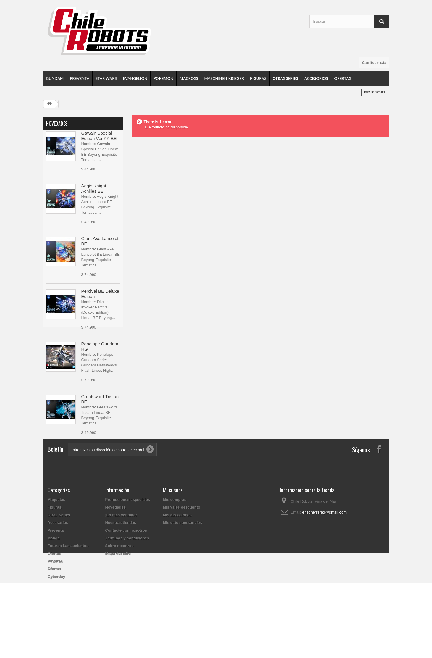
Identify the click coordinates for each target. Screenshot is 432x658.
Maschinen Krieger (224, 78)
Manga (54, 582)
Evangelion (135, 78)
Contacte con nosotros (126, 574)
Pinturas (55, 605)
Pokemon (163, 78)
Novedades (56, 123)
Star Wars (106, 78)
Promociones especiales (127, 543)
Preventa (79, 78)
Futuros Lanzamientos (68, 590)
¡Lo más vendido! (121, 559)
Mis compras (174, 543)
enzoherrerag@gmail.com (324, 556)
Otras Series (285, 78)
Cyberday (56, 620)
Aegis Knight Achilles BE (93, 189)
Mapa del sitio (118, 597)
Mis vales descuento (181, 551)
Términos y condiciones (127, 582)
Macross (188, 78)
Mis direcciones (177, 559)
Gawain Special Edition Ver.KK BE (99, 137)
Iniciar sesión (375, 92)
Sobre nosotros (119, 590)
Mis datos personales (182, 566)
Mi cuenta (173, 534)
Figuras (258, 78)
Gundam (55, 78)
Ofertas (342, 78)
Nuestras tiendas (120, 566)
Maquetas (56, 543)
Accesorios (316, 78)
